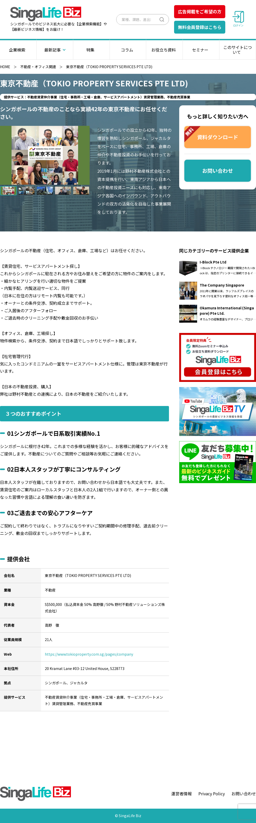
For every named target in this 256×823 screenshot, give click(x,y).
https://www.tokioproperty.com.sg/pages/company (89, 654)
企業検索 (18, 50)
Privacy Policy (211, 793)
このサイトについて (237, 49)
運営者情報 (181, 793)
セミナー (201, 50)
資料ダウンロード (211, 134)
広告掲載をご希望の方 (199, 11)
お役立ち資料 (164, 50)
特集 (91, 50)
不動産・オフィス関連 (38, 66)
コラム (128, 50)
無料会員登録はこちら (199, 27)
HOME (5, 66)
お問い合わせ (217, 170)
